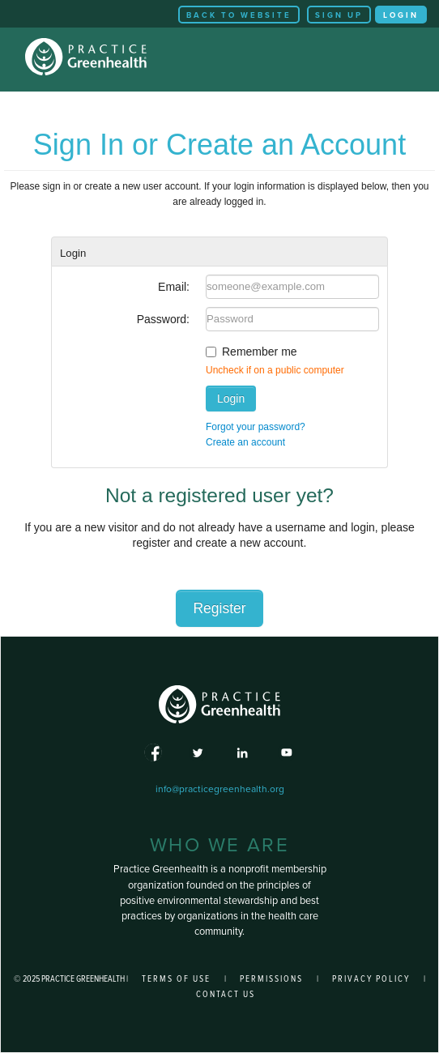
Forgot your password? (255, 427)
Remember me (259, 351)
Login (401, 15)
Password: (163, 319)
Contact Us (225, 994)
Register (219, 608)
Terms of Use (176, 979)
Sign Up (339, 15)
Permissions (271, 979)
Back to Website (239, 15)
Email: (174, 286)
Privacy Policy (371, 979)
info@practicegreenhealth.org (220, 789)
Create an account (245, 442)
